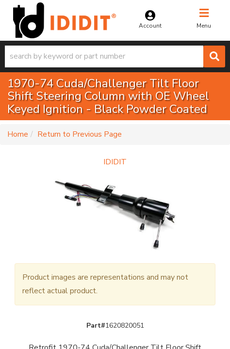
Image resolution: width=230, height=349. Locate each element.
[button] (115, 56)
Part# (95, 325)
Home (17, 134)
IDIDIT (115, 162)
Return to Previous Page (79, 134)
